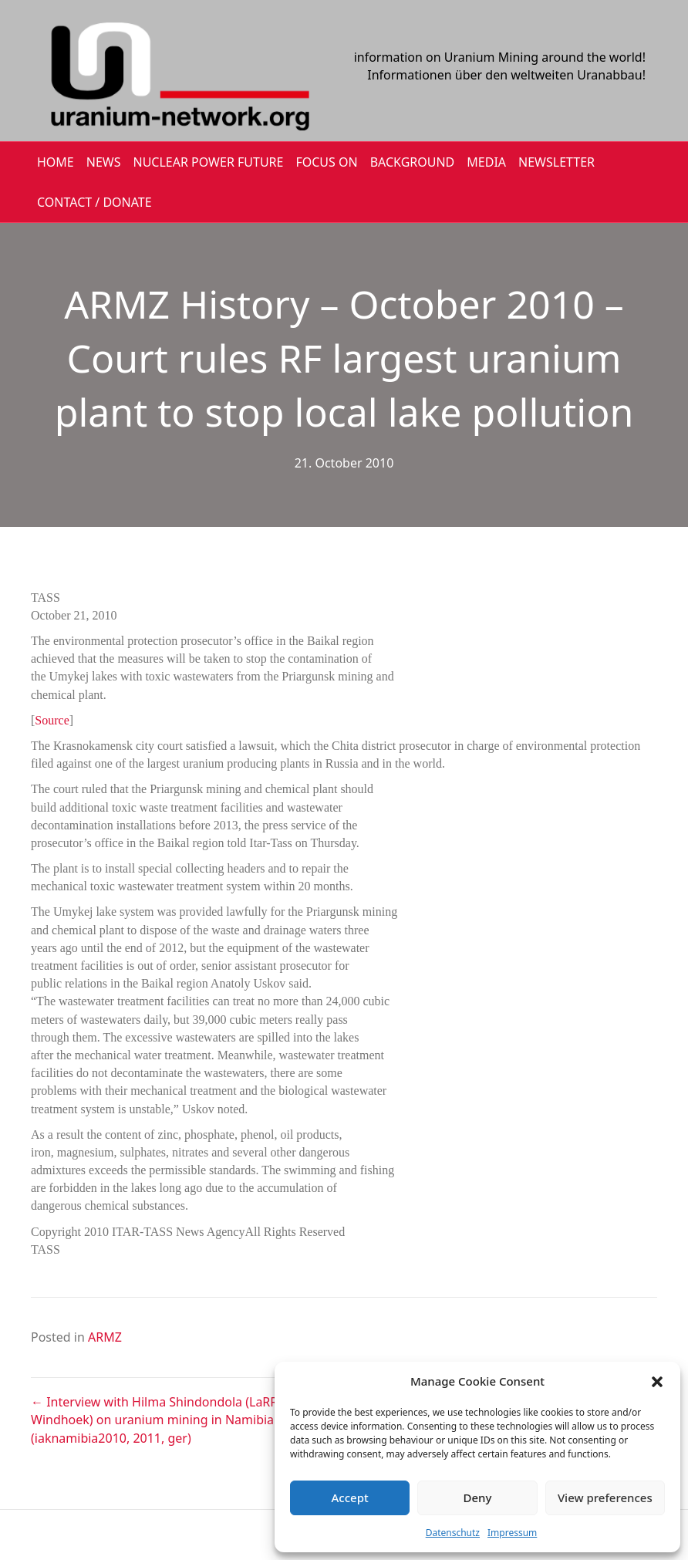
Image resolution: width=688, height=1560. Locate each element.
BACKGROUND (412, 162)
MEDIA (486, 162)
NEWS (103, 162)
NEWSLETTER (556, 162)
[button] (657, 1381)
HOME (55, 162)
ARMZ (105, 1337)
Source (52, 720)
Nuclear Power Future (208, 162)
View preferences (605, 1497)
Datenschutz (453, 1532)
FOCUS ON (326, 162)
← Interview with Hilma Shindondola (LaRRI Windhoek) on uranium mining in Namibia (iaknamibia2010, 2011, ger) (156, 1419)
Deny (478, 1497)
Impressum (512, 1532)
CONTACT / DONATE (94, 202)
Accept (350, 1497)
